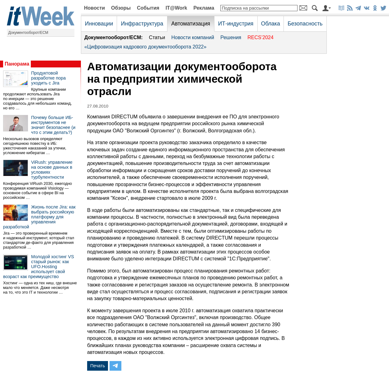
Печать (97, 365)
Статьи (157, 37)
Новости (94, 8)
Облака (270, 24)
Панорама (17, 63)
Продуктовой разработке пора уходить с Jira (48, 78)
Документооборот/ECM (28, 32)
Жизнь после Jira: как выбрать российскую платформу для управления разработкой (39, 216)
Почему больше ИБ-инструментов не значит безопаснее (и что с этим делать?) (53, 125)
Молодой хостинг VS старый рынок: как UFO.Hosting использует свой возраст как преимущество (38, 266)
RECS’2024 (260, 37)
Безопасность (305, 24)
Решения (230, 37)
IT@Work (176, 8)
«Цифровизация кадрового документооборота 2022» (145, 46)
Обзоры (121, 8)
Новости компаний (192, 37)
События (148, 8)
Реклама (203, 8)
